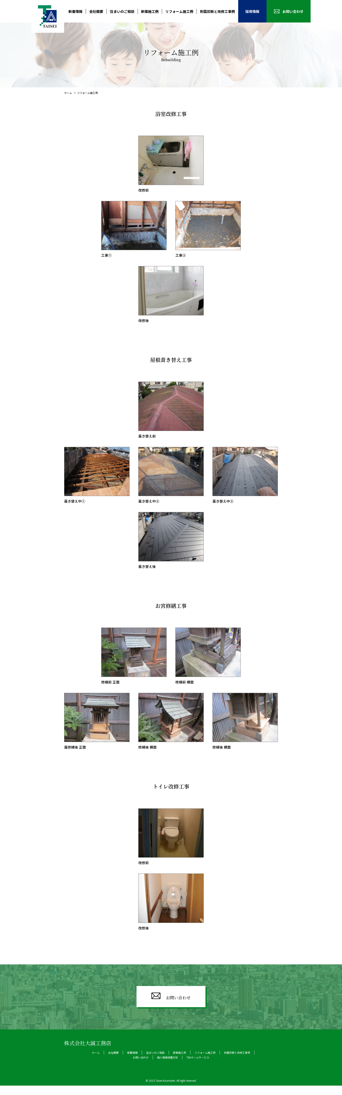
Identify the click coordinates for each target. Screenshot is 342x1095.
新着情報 (75, 11)
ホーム (68, 93)
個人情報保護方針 (167, 1067)
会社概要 (96, 11)
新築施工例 (150, 11)
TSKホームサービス (197, 1067)
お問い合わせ (292, 11)
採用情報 (252, 11)
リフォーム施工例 (179, 11)
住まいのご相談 (122, 11)
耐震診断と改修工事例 (217, 11)
